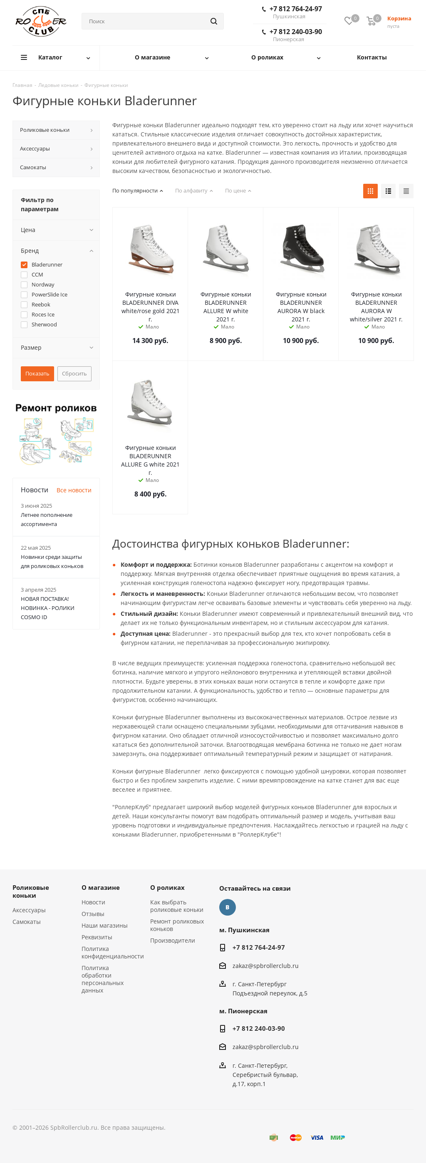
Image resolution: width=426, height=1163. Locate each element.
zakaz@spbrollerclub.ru (266, 966)
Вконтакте (227, 907)
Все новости (74, 490)
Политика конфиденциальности (113, 952)
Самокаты (26, 922)
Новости (93, 902)
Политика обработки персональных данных (103, 979)
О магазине (101, 887)
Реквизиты (97, 937)
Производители (172, 940)
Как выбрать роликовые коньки (176, 906)
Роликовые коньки (30, 891)
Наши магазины (105, 925)
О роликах (167, 887)
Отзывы (93, 914)
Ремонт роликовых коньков (177, 925)
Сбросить (74, 373)
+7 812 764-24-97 (292, 12)
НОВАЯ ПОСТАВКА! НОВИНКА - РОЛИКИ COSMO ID (47, 608)
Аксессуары (29, 910)
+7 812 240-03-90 (292, 35)
